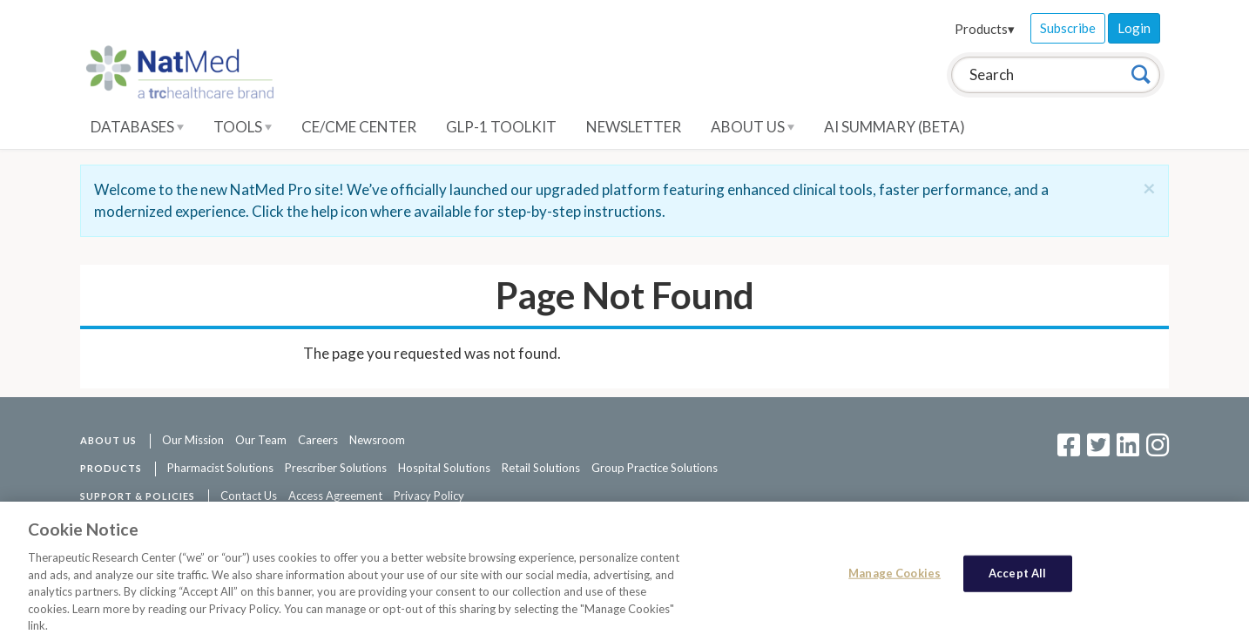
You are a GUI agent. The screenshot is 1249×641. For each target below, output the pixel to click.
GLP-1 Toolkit (501, 127)
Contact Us (248, 496)
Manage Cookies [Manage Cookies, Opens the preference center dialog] (894, 577)
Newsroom (377, 440)
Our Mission (193, 440)
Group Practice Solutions (654, 468)
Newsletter (633, 127)
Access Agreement (335, 496)
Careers (318, 440)
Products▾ (985, 29)
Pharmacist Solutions (220, 468)
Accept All (1017, 577)
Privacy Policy (429, 496)
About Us (752, 127)
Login (1134, 28)
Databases (137, 127)
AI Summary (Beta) (894, 127)
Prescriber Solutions (336, 468)
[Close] (1149, 188)
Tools (242, 127)
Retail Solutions (541, 468)
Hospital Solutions (444, 468)
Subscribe (1068, 28)
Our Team (261, 440)
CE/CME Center (358, 127)
